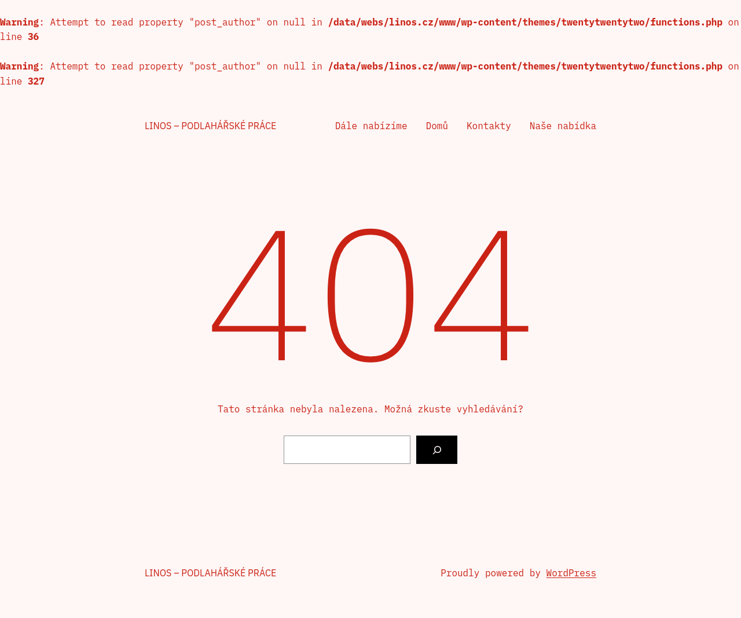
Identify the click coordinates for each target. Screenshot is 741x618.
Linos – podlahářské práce (210, 125)
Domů (437, 125)
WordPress (571, 573)
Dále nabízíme (371, 125)
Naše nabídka (563, 125)
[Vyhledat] (436, 450)
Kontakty (489, 125)
